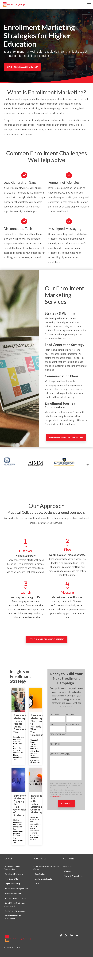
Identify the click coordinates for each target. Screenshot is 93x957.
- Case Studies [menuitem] (39, 874)
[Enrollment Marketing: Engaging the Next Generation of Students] (18, 780)
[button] (89, 4)
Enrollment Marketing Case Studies (66, 437)
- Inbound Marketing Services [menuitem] (16, 888)
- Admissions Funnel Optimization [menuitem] (12, 867)
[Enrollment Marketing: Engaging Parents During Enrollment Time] (18, 700)
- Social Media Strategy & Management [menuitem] (14, 904)
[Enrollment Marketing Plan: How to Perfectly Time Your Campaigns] (35, 700)
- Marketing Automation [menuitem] (14, 893)
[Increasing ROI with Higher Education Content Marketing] (35, 780)
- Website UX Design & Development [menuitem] (13, 917)
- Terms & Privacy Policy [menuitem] (73, 876)
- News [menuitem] (36, 883)
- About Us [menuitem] (67, 866)
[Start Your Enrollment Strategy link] (22, 67)
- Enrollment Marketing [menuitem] (13, 874)
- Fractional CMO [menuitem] (11, 879)
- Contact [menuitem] (67, 871)
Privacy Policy (56, 796)
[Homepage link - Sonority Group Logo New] (19, 941)
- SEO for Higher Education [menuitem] (15, 898)
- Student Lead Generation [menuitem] (14, 911)
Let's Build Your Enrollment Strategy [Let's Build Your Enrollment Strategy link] (46, 639)
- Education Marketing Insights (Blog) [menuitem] (46, 867)
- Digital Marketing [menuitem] (12, 883)
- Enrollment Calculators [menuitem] (43, 879)
